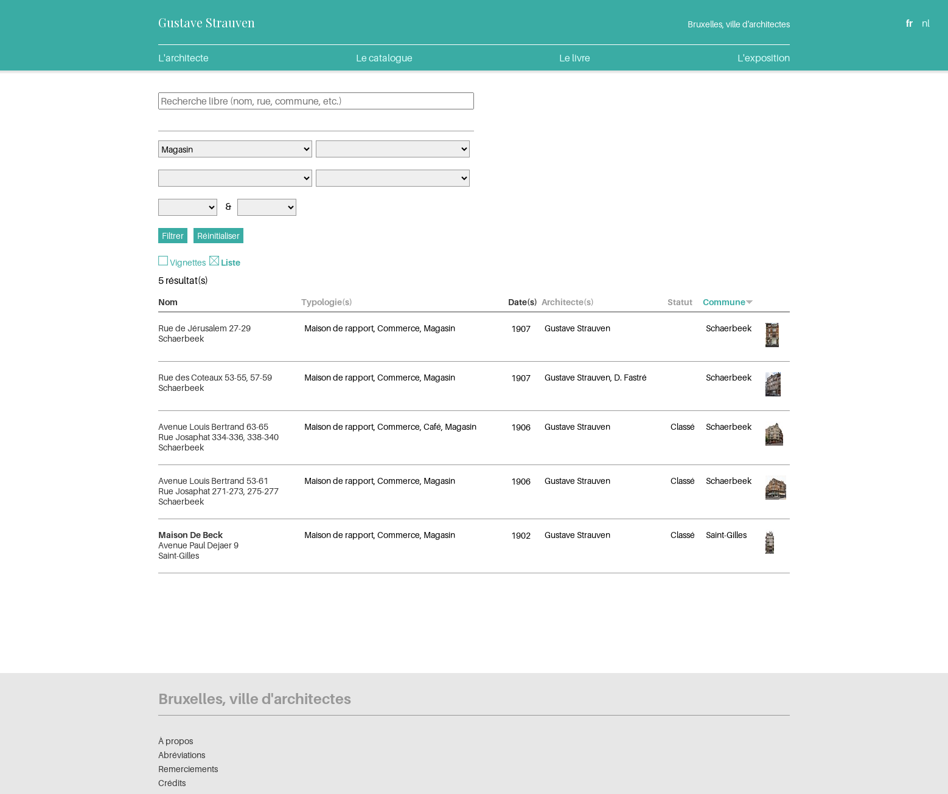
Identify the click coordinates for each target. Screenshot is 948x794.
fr (909, 23)
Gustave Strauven (206, 22)
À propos (175, 741)
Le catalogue (384, 58)
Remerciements (188, 769)
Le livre (574, 58)
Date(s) (522, 302)
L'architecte (183, 58)
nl (926, 23)
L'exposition (763, 58)
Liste (230, 262)
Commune (728, 302)
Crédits (172, 783)
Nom (168, 302)
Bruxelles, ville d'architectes (739, 24)
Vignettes (188, 262)
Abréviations (181, 755)
